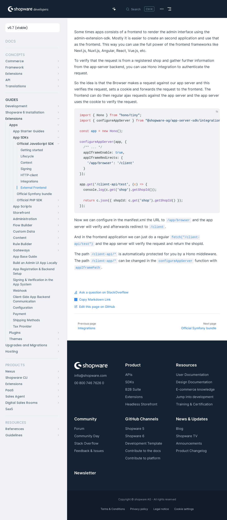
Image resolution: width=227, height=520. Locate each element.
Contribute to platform (142, 458)
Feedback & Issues (89, 451)
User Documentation (192, 374)
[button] (31, 55)
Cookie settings (184, 509)
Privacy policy (139, 509)
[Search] (140, 8)
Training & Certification (194, 404)
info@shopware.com (90, 375)
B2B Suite (133, 389)
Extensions (134, 397)
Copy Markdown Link (92, 299)
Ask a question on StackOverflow (101, 292)
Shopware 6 (134, 436)
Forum (79, 428)
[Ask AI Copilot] (114, 9)
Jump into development (194, 397)
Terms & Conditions (113, 509)
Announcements (189, 443)
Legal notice (161, 509)
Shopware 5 (134, 428)
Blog (179, 428)
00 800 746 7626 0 (89, 383)
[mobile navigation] (169, 9)
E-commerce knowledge (195, 389)
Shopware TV (186, 436)
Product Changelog (191, 451)
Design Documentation (194, 382)
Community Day (86, 436)
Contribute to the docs (143, 451)
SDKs (129, 382)
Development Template (143, 443)
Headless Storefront (141, 404)
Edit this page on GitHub (94, 307)
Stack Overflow (86, 443)
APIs (128, 374)
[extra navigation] (162, 9)
